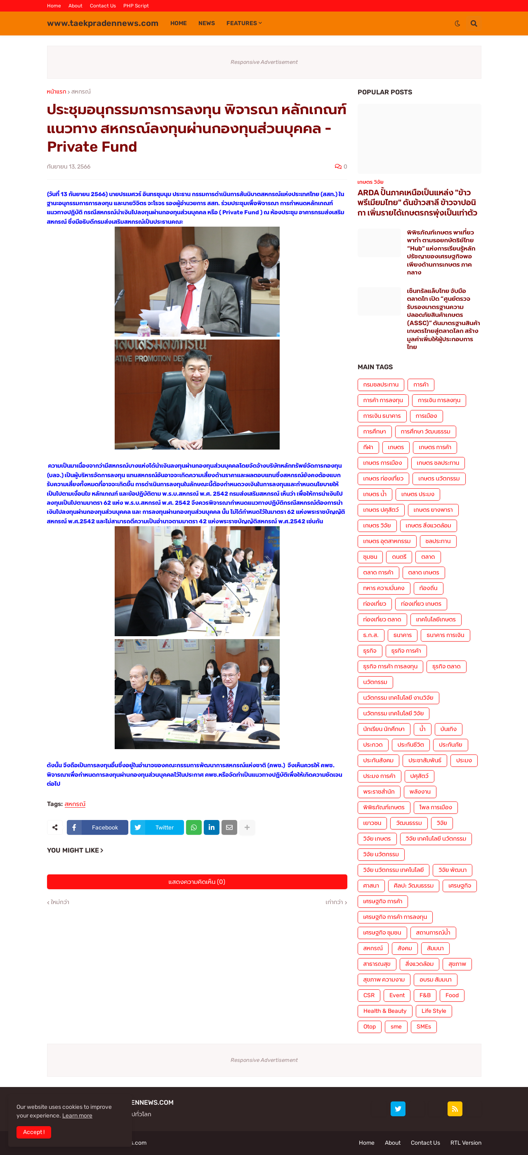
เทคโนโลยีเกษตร (436, 619)
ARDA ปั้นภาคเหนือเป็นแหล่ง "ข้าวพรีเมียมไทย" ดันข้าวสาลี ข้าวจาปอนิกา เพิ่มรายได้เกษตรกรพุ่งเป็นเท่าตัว (418, 203)
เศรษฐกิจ (459, 885)
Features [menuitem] (241, 23)
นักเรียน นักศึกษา (384, 729)
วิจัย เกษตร (377, 838)
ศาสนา (371, 885)
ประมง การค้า (379, 776)
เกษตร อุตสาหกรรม (387, 541)
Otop (369, 1026)
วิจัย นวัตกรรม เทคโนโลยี (393, 870)
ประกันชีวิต (411, 744)
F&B (425, 995)
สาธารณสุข (377, 964)
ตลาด (428, 556)
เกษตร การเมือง (382, 462)
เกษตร (396, 447)
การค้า (421, 384)
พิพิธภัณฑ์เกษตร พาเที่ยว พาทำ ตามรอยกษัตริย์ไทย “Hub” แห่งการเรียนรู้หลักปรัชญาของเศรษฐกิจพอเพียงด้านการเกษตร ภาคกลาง (441, 252)
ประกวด (373, 744)
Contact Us (103, 6)
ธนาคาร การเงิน (445, 635)
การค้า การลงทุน (383, 400)
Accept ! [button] (34, 1132)
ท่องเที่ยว (375, 603)
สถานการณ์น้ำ (433, 932)
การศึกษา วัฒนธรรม (425, 431)
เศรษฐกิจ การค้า (383, 901)
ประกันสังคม (378, 760)
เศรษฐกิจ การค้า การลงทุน (395, 917)
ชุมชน (370, 556)
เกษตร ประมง (417, 494)
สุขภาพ (457, 964)
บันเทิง (449, 729)
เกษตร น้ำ (375, 494)
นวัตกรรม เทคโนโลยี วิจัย (393, 713)
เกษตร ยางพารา (433, 509)
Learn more (77, 1115)
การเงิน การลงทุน (439, 400)
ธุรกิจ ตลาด (446, 666)
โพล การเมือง (436, 807)
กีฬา (368, 447)
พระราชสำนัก (379, 791)
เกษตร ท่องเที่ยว (383, 478)
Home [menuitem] (178, 23)
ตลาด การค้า (378, 572)
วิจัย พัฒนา (452, 870)
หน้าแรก (56, 92)
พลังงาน (420, 791)
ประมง (464, 760)
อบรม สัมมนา (435, 979)
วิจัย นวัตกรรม (381, 854)
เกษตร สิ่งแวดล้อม (428, 525)
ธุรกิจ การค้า (406, 650)
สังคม (405, 948)
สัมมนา (435, 948)
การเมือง (426, 415)
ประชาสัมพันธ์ (424, 760)
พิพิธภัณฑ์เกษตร (384, 807)
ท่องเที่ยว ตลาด (382, 619)
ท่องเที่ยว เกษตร (421, 603)
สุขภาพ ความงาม (384, 979)
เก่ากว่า (334, 902)
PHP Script (136, 6)
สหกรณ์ (81, 92)
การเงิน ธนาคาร (382, 415)
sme (396, 1026)
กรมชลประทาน (381, 384)
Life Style (434, 1010)
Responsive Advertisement (264, 62)
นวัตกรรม (375, 682)
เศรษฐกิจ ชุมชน (382, 932)
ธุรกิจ (370, 650)
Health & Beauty (385, 1010)
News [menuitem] (206, 23)
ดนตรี (399, 556)
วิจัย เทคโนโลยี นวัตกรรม (436, 838)
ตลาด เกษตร (423, 572)
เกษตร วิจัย (377, 525)
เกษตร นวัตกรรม (439, 478)
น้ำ (423, 729)
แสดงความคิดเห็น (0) (197, 882)
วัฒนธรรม (409, 823)
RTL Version (465, 1142)
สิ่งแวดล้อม (419, 964)
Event (397, 995)
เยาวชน (372, 823)
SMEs (424, 1026)
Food (452, 995)
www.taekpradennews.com (102, 23)
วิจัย (442, 823)
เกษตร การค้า (435, 447)
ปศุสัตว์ (419, 776)
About (75, 6)
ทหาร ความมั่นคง (384, 588)
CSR (369, 995)
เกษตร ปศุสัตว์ (381, 509)
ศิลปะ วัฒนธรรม (414, 885)
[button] (457, 23)
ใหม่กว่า (60, 902)
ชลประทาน (438, 541)
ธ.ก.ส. (371, 635)
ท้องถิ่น (429, 588)
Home (54, 6)
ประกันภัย (450, 744)
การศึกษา (374, 431)
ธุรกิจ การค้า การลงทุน (390, 666)
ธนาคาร (403, 635)
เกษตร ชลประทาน (438, 462)
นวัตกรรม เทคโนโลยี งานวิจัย (398, 697)
